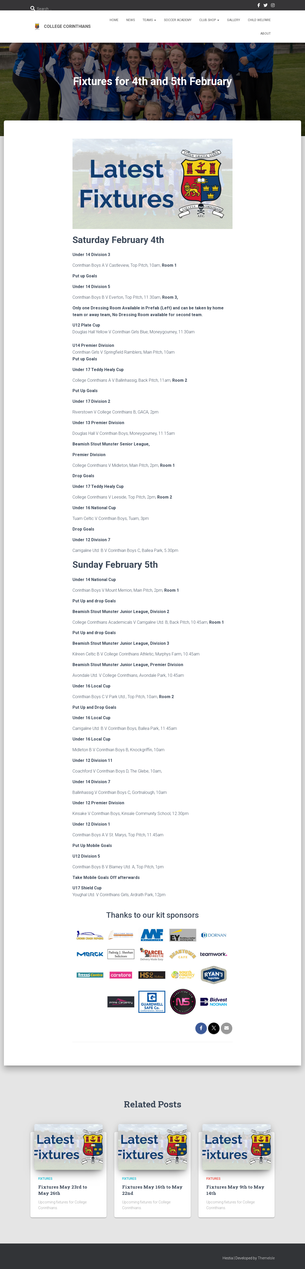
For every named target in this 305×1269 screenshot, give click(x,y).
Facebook (258, 6)
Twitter (265, 6)
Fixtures (45, 1179)
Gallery (233, 20)
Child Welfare (259, 20)
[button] (155, 20)
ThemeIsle (266, 1258)
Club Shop (209, 20)
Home (114, 20)
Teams (149, 20)
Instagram (273, 6)
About (265, 33)
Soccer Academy (177, 20)
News (130, 20)
